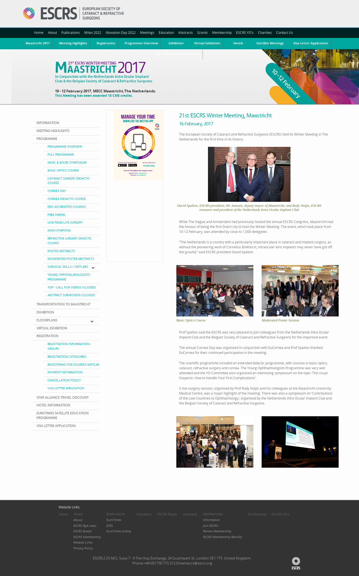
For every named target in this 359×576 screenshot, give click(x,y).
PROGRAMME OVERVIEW (65, 146)
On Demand (257, 514)
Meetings (147, 32)
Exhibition (176, 43)
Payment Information (65, 372)
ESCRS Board (82, 531)
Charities (265, 32)
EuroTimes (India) (118, 531)
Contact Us (284, 32)
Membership (222, 32)
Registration (106, 43)
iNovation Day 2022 (121, 32)
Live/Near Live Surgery (65, 222)
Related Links (82, 542)
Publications (70, 32)
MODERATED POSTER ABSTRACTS (71, 259)
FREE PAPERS (56, 215)
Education (166, 32)
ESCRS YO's (245, 32)
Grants (202, 32)
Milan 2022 (92, 32)
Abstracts (185, 32)
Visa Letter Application (310, 43)
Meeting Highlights (73, 43)
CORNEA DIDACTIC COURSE (67, 199)
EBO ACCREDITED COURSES (67, 207)
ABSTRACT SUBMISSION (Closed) (71, 295)
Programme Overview (141, 43)
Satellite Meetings (270, 43)
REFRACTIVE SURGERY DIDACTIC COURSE (70, 241)
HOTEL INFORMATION (53, 405)
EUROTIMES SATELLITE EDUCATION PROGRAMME (63, 415)
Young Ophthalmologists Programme (69, 277)
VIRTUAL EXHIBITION (52, 328)
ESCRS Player (167, 514)
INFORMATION (48, 123)
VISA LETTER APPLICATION (56, 426)
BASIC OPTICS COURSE (63, 170)
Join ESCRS (210, 525)
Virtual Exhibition (207, 43)
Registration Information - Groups (69, 346)
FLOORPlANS (47, 320)
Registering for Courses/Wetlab (73, 364)
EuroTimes (113, 520)
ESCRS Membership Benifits (222, 537)
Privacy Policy (83, 548)
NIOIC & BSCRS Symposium (67, 162)
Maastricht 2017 (38, 43)
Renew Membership (217, 531)
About (52, 32)
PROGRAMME (47, 139)
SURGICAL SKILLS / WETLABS (68, 267)
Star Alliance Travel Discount (63, 398)
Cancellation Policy (64, 380)
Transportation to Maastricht (64, 304)
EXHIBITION (45, 312)
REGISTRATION (47, 336)
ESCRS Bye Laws (84, 525)
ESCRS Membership (87, 537)
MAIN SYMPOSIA (59, 230)
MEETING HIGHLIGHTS (53, 131)
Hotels (238, 43)
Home (38, 32)
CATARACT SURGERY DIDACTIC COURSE (69, 181)
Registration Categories (67, 357)
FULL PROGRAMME (61, 154)
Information (211, 520)
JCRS (109, 525)
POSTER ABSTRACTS (61, 251)
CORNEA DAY (57, 191)
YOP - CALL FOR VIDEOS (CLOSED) (72, 287)
